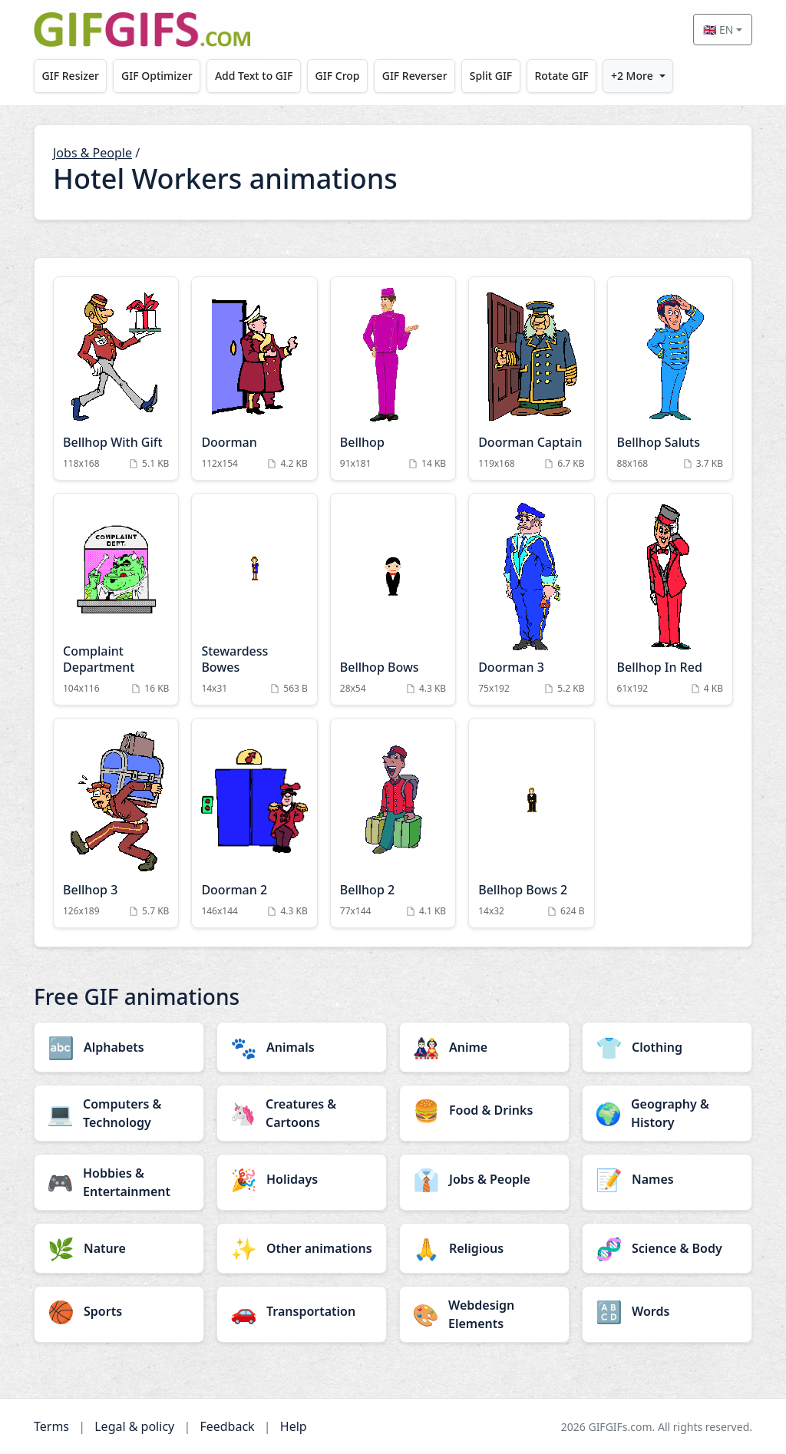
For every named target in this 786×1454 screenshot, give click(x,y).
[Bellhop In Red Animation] (670, 599)
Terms (51, 1426)
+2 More (632, 75)
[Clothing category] (667, 1047)
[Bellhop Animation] (393, 378)
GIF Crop (337, 75)
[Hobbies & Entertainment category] (119, 1182)
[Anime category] (484, 1047)
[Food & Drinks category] (484, 1110)
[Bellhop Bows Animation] (393, 599)
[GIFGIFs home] (142, 29)
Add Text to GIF (254, 75)
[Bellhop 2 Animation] (393, 823)
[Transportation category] (301, 1311)
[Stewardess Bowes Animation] (254, 599)
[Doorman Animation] (254, 378)
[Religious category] (484, 1248)
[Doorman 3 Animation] (531, 599)
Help (293, 1426)
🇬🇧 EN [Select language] (718, 29)
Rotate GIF (561, 75)
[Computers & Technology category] (119, 1113)
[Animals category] (301, 1047)
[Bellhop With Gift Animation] (116, 378)
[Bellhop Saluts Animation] (670, 378)
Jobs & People (92, 152)
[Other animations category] (301, 1248)
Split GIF (491, 75)
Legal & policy (134, 1426)
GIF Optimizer (157, 75)
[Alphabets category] (119, 1047)
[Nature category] (119, 1248)
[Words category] (667, 1311)
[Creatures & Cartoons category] (301, 1113)
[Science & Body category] (667, 1248)
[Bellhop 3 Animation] (116, 823)
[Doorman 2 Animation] (254, 823)
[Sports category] (119, 1311)
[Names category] (667, 1179)
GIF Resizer (70, 75)
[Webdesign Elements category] (484, 1314)
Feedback (227, 1426)
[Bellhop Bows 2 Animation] (531, 823)
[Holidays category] (301, 1179)
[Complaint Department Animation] (116, 599)
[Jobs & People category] (484, 1179)
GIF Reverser (414, 75)
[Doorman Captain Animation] (531, 378)
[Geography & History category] (667, 1113)
